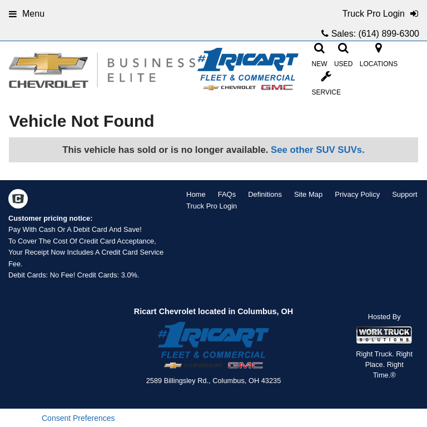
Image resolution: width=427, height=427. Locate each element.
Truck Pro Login (211, 206)
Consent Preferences (78, 418)
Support (405, 194)
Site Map (308, 194)
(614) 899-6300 (389, 33)
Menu (26, 13)
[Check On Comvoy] (18, 199)
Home (196, 194)
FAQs (227, 194)
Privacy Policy (357, 194)
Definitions (265, 194)
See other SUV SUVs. (318, 150)
